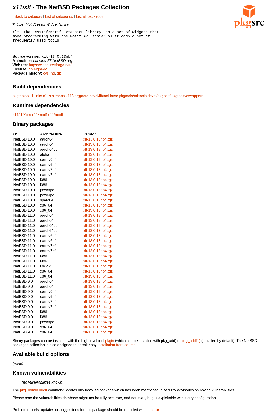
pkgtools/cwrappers (187, 100)
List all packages (89, 16)
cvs (46, 78)
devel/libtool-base (103, 100)
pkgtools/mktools (133, 100)
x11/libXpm (22, 119)
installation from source (117, 349)
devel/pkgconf (159, 100)
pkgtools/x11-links (27, 100)
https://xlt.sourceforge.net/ (50, 69)
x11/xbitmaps (54, 100)
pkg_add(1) (191, 345)
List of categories (59, 16)
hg (53, 78)
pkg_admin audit (33, 394)
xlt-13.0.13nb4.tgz (98, 144)
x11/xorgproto (77, 100)
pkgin (109, 345)
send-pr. (153, 414)
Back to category (28, 16)
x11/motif (39, 119)
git (59, 78)
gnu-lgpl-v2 (38, 73)
